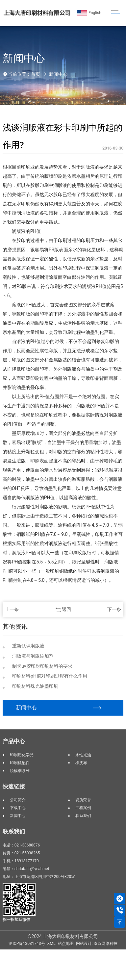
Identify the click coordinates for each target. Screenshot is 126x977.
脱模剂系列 (20, 770)
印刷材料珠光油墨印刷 (35, 686)
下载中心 (18, 807)
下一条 (114, 609)
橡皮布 (81, 763)
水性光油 (83, 755)
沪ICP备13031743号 (27, 943)
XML (51, 943)
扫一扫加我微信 (16, 919)
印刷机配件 (20, 763)
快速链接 (14, 786)
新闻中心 (58, 74)
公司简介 (18, 800)
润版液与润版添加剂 (33, 656)
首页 (35, 74)
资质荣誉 (83, 800)
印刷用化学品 (22, 755)
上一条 (12, 609)
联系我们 (83, 815)
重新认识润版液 (28, 645)
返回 (66, 609)
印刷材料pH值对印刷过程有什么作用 (49, 676)
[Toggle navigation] (115, 13)
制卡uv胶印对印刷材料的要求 (42, 666)
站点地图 (66, 943)
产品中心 (14, 741)
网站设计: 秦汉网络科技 (96, 943)
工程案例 (83, 807)
